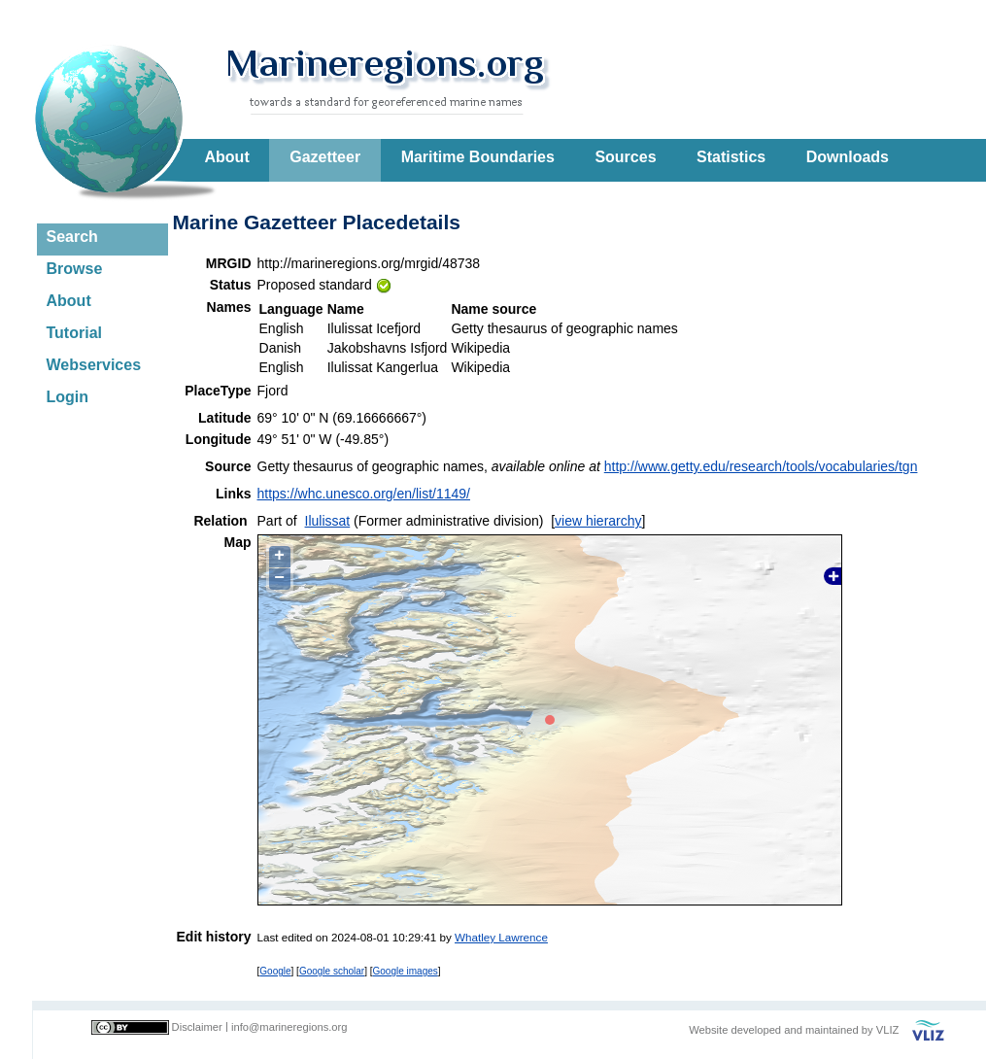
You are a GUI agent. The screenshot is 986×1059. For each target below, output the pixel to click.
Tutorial (74, 333)
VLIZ (888, 1030)
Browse (75, 268)
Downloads (847, 157)
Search (72, 236)
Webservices (94, 365)
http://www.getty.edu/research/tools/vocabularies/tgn (761, 466)
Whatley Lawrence (501, 937)
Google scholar (331, 971)
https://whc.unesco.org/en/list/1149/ (363, 493)
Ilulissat (328, 521)
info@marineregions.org (289, 1027)
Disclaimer (197, 1027)
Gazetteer (324, 157)
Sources (625, 157)
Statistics (731, 157)
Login (68, 397)
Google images (405, 971)
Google (274, 971)
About (227, 157)
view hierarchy (598, 521)
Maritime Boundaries (478, 157)
